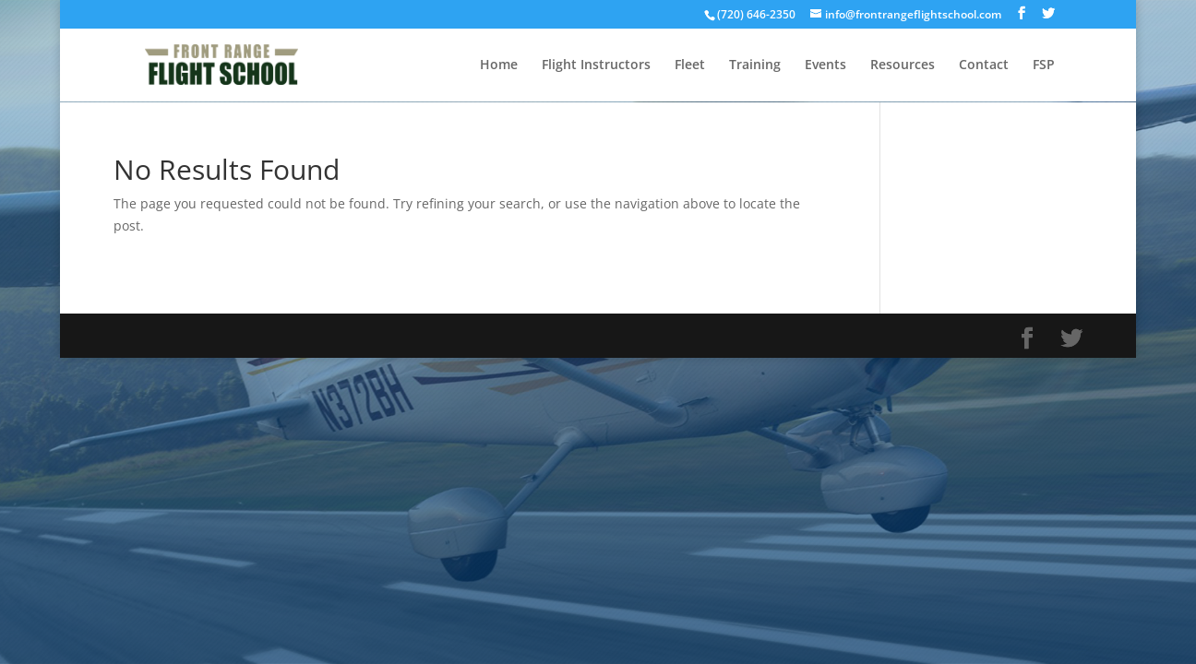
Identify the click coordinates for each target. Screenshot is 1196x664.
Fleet (690, 65)
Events (825, 65)
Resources (902, 65)
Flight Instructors (596, 65)
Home (499, 65)
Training (755, 65)
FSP (1044, 65)
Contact (984, 65)
